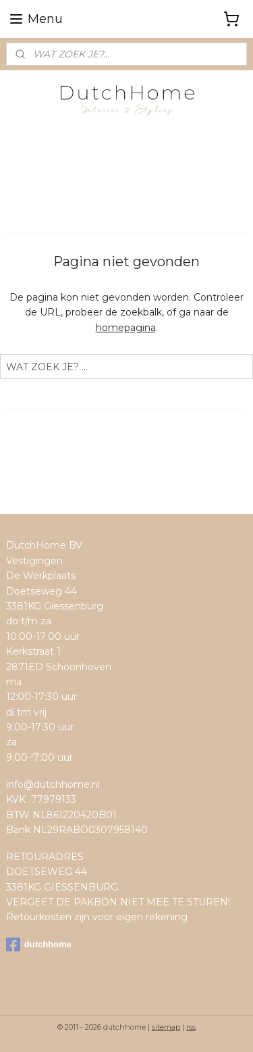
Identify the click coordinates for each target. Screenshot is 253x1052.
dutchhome (39, 944)
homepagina (126, 328)
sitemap (166, 1027)
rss (191, 1027)
